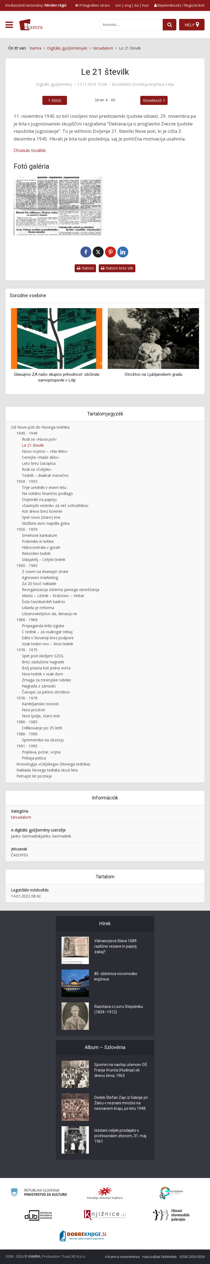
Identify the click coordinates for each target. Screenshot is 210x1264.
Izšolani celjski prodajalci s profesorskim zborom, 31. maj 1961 (120, 1135)
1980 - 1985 (26, 721)
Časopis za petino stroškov (46, 692)
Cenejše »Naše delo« (40, 457)
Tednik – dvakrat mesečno (45, 475)
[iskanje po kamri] (131, 24)
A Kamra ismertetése (122, 1256)
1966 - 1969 (26, 619)
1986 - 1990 (26, 733)
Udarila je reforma (38, 607)
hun (145, 5)
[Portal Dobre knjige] (83, 1235)
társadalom (21, 817)
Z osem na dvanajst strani (45, 571)
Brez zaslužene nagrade (43, 661)
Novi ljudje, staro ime (41, 715)
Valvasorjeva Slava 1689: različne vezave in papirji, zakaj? (115, 946)
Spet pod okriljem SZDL (43, 655)
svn (118, 5)
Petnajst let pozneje (34, 776)
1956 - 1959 (26, 529)
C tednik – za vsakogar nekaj (47, 631)
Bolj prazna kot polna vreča (46, 667)
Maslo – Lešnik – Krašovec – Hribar (53, 595)
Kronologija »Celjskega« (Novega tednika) (53, 764)
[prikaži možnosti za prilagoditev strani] (92, 5)
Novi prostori (33, 709)
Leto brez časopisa (39, 463)
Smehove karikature (39, 535)
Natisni (85, 268)
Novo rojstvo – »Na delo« (45, 451)
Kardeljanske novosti (40, 703)
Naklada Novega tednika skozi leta (47, 770)
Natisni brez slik (117, 268)
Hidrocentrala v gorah (41, 547)
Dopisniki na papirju (39, 499)
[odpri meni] (9, 25)
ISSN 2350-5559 (192, 1256)
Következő (152, 100)
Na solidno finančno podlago (47, 493)
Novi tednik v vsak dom (42, 674)
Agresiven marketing (40, 577)
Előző (56, 100)
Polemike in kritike (38, 541)
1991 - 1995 (26, 746)
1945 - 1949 (26, 433)
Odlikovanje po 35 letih (42, 727)
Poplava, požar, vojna (41, 752)
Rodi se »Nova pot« (39, 439)
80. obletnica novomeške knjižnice (115, 976)
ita (137, 5)
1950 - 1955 (26, 481)
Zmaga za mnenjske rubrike (46, 680)
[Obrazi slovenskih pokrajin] (171, 1215)
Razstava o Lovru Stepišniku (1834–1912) (118, 1009)
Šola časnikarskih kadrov (43, 601)
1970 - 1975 (26, 649)
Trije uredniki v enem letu (44, 487)
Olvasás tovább (30, 150)
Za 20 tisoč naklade (39, 583)
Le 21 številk (33, 445)
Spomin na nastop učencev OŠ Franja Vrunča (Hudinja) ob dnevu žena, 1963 (120, 1070)
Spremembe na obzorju (43, 740)
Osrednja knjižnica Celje (153, 84)
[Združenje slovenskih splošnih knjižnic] (105, 1215)
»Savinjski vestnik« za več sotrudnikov (55, 505)
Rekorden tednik (36, 553)
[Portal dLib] (39, 1215)
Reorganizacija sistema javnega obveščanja (60, 589)
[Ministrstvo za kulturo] (38, 1193)
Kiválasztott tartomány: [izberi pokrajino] (35, 5)
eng (128, 5)
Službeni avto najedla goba (45, 523)
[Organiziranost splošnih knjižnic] (105, 1193)
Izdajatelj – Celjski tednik (43, 559)
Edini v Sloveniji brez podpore (48, 637)
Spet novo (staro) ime (41, 517)
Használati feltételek (159, 1256)
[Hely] (192, 24)
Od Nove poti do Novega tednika (40, 427)
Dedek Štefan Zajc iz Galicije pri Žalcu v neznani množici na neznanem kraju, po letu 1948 (121, 1103)
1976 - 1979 (26, 698)
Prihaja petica (34, 758)
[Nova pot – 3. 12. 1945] (58, 206)
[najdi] (169, 24)
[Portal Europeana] (171, 1193)
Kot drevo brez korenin (42, 511)
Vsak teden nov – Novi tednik (47, 643)
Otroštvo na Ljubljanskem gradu (153, 374)
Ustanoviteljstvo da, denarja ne (49, 613)
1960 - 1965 (26, 565)
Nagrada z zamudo (39, 686)
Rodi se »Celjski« (36, 469)
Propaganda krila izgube (43, 625)
